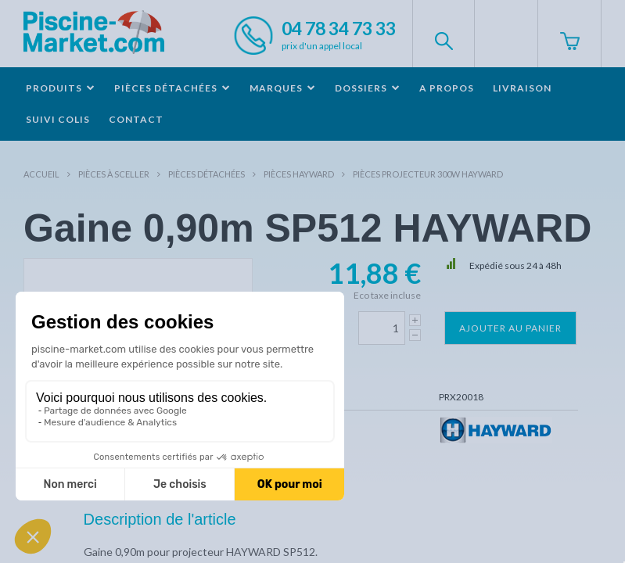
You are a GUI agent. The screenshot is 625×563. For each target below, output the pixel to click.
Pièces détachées (206, 174)
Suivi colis (58, 119)
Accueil (41, 174)
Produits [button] (60, 88)
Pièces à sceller (113, 174)
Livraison (522, 88)
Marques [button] (283, 88)
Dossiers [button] (368, 88)
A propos (446, 88)
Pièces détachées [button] (172, 88)
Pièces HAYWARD (299, 174)
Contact (136, 119)
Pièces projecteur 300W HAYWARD (428, 174)
